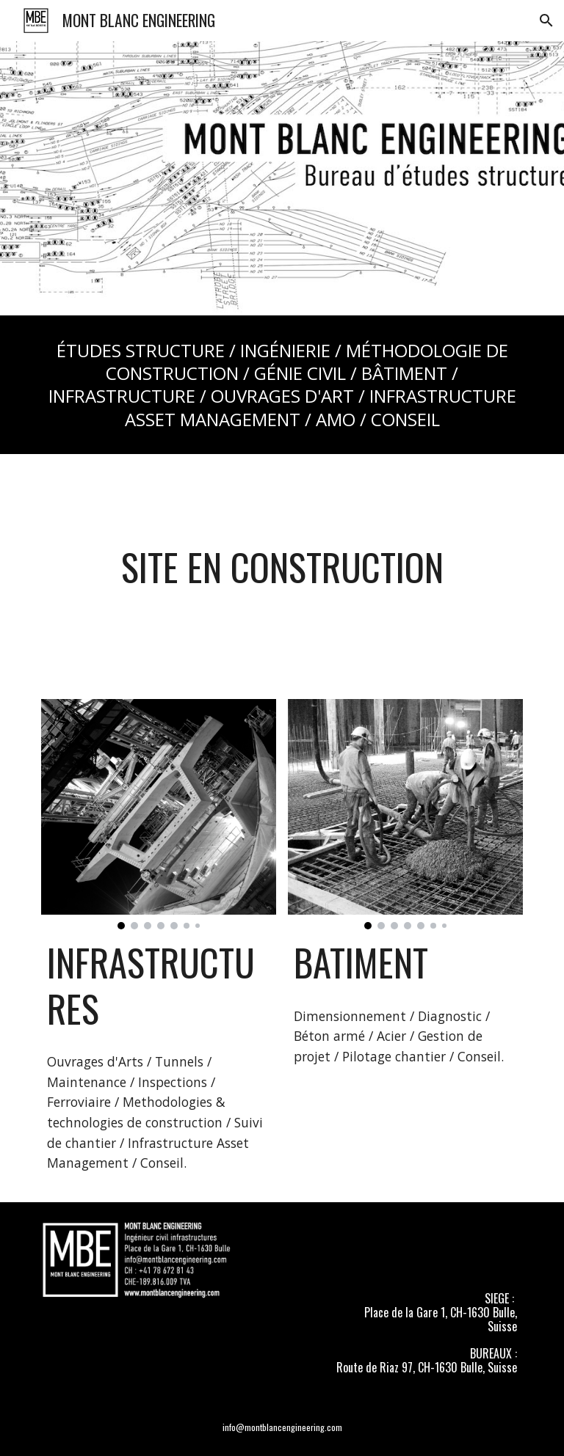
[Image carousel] (158, 814)
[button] (546, 20)
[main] (281, 384)
